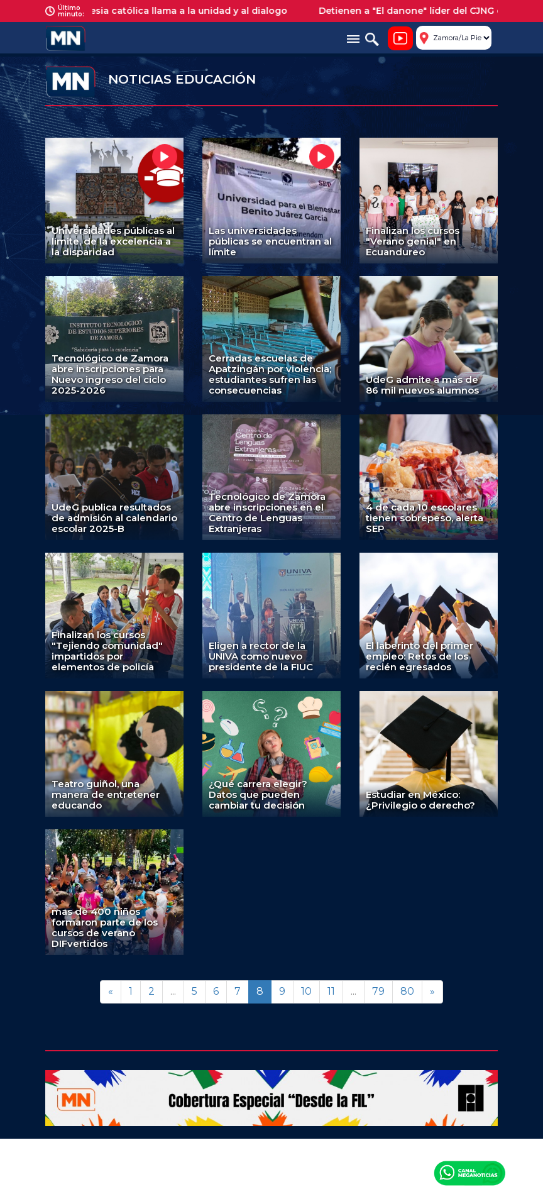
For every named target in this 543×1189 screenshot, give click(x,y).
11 (331, 991)
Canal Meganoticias (469, 1172)
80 (407, 991)
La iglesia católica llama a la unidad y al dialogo (182, 10)
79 (378, 991)
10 (306, 991)
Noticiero (400, 38)
